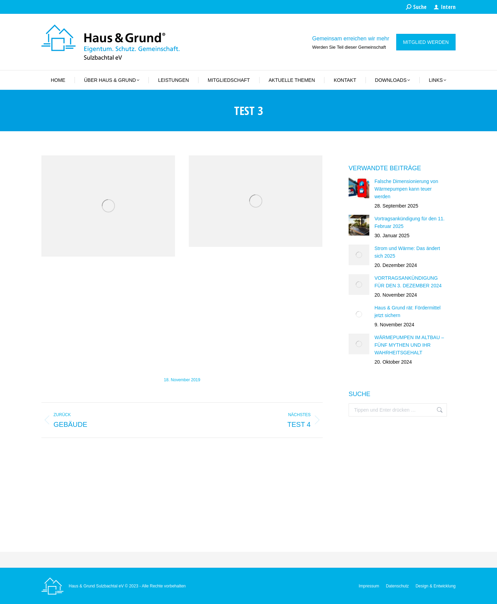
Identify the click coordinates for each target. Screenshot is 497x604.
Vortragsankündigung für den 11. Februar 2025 (409, 222)
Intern (444, 7)
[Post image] (359, 188)
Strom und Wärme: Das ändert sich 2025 (407, 252)
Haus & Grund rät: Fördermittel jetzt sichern (407, 311)
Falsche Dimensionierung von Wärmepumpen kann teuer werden (406, 189)
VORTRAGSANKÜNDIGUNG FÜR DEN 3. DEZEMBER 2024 (408, 281)
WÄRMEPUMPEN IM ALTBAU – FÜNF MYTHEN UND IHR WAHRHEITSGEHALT (409, 345)
